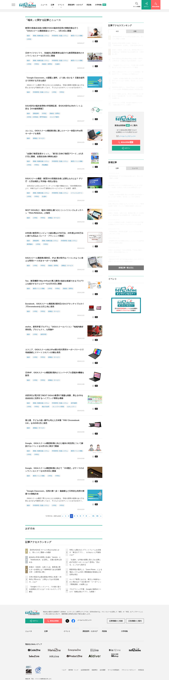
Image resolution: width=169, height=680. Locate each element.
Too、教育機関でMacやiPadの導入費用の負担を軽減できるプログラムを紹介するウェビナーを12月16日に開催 (54, 282)
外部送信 (141, 670)
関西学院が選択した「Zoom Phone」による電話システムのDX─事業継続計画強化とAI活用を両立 (85, 572)
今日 (117, 31)
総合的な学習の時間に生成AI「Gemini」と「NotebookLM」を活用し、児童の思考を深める (45, 559)
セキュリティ (71, 406)
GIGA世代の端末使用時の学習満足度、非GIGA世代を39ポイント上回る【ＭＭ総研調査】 (54, 107)
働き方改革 (45, 406)
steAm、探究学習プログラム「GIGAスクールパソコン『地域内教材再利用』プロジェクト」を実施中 (54, 328)
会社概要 (102, 670)
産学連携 (74, 403)
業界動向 (30, 244)
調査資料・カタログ (75, 5)
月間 (134, 31)
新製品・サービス (38, 138)
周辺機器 (45, 165)
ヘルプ (64, 670)
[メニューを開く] (13, 4)
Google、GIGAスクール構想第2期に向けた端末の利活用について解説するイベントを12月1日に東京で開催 (54, 444)
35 (93, 516)
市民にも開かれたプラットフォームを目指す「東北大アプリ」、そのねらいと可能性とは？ (85, 552)
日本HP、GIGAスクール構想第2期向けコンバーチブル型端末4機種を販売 (54, 374)
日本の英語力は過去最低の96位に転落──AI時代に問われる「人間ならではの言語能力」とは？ (45, 579)
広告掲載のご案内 (135, 621)
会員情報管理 (85, 670)
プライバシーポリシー (129, 670)
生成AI (57, 64)
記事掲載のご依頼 (116, 621)
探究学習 (43, 334)
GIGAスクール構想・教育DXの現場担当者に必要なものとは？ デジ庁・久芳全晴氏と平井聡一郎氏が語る (54, 180)
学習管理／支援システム (60, 35)
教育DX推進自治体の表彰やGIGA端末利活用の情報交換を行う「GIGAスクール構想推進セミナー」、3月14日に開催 (51, 29)
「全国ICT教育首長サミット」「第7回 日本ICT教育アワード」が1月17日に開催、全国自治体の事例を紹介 (54, 155)
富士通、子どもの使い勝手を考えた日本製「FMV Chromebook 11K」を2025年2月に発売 (52, 421)
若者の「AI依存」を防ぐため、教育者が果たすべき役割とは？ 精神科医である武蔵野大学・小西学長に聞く (45, 569)
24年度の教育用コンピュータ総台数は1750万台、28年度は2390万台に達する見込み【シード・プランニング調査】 (54, 234)
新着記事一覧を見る (126, 268)
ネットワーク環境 (58, 406)
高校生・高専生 (47, 64)
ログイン (125, 148)
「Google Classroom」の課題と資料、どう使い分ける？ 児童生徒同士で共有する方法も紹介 (54, 79)
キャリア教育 (54, 117)
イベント (61, 5)
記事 (52, 5)
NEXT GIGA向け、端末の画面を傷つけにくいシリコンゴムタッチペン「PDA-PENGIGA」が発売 (54, 211)
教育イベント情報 (76, 35)
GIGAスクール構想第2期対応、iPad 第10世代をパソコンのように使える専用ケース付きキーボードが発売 (54, 259)
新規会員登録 (125, 142)
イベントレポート (76, 193)
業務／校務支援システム (41, 35)
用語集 (88, 5)
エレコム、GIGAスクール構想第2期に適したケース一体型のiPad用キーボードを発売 (54, 132)
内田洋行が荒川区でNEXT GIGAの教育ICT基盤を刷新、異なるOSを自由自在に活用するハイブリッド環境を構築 (54, 396)
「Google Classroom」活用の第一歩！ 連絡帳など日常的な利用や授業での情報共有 (54, 492)
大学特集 (100, 5)
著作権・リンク (73, 670)
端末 (28, 35)
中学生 (37, 64)
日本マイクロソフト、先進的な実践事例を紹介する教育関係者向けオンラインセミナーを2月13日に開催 (54, 54)
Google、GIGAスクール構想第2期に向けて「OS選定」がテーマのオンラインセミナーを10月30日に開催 (54, 469)
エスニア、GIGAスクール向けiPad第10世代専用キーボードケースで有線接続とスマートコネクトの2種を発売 (54, 351)
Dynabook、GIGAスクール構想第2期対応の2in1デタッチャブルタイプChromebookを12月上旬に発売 (54, 305)
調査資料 (36, 113)
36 (97, 516)
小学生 (29, 39)
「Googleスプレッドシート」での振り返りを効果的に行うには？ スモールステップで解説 (45, 589)
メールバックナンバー (126, 136)
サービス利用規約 (113, 670)
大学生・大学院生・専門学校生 (37, 117)
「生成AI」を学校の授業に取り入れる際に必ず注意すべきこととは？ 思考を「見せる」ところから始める (85, 562)
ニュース (44, 5)
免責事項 (94, 670)
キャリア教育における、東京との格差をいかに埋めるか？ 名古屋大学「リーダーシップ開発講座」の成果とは (85, 581)
